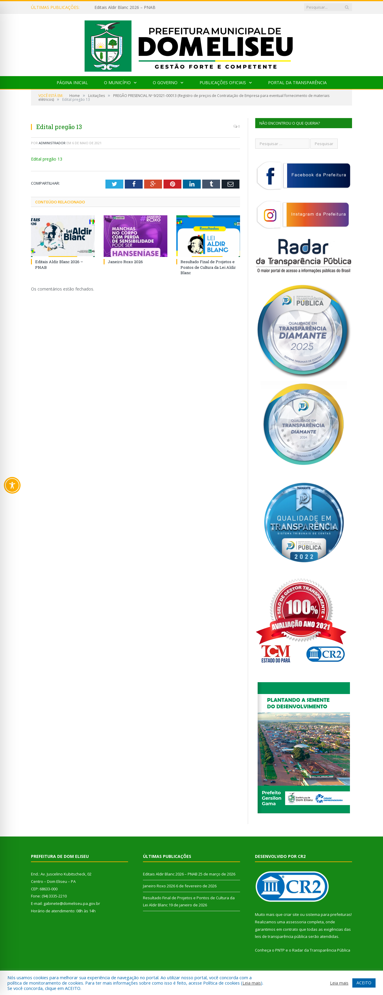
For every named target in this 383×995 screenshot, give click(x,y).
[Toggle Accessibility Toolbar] (12, 485)
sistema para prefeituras (328, 914)
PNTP (280, 950)
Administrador (52, 143)
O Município (117, 82)
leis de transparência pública (281, 936)
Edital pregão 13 (46, 159)
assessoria (296, 922)
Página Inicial (72, 82)
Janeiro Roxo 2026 (125, 261)
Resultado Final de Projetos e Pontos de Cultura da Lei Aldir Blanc (208, 267)
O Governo (165, 82)
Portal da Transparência (297, 82)
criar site (291, 914)
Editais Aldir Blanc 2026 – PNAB (124, 7)
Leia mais (251, 983)
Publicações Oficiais (223, 82)
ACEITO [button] (363, 982)
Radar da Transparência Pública (321, 950)
